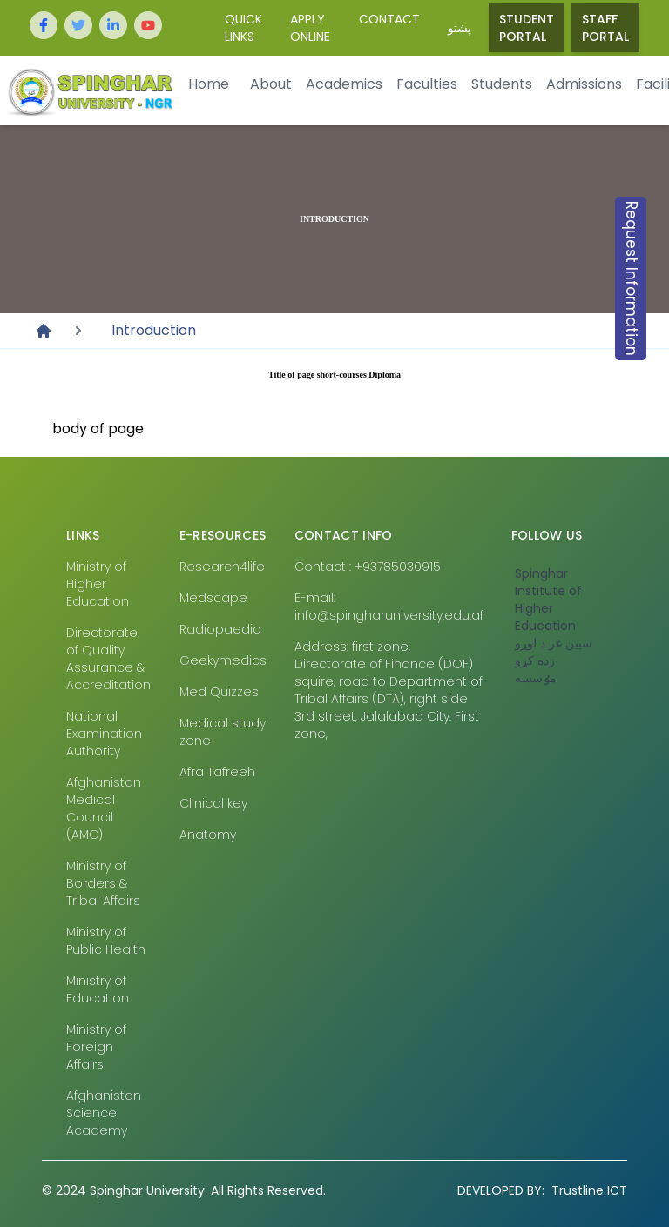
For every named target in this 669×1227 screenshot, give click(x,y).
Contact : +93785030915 (367, 566)
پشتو (459, 28)
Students (501, 84)
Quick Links (243, 27)
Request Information (631, 278)
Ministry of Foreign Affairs (96, 1047)
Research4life (222, 566)
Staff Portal (605, 27)
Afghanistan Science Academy (103, 1113)
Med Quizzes (219, 692)
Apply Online (310, 27)
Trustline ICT (542, 1190)
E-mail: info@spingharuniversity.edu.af (388, 606)
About (271, 84)
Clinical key (213, 803)
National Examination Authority (104, 733)
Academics (344, 84)
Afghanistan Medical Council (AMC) (103, 808)
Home (208, 84)
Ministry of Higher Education (97, 584)
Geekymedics (223, 660)
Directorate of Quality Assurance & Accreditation (108, 659)
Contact (389, 19)
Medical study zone (222, 731)
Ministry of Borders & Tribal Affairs (103, 883)
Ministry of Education (97, 989)
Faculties (426, 84)
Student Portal (526, 27)
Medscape (213, 598)
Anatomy (207, 834)
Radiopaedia (220, 629)
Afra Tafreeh (217, 772)
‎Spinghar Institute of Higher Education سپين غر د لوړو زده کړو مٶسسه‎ (553, 626)
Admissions (584, 84)
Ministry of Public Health (105, 940)
